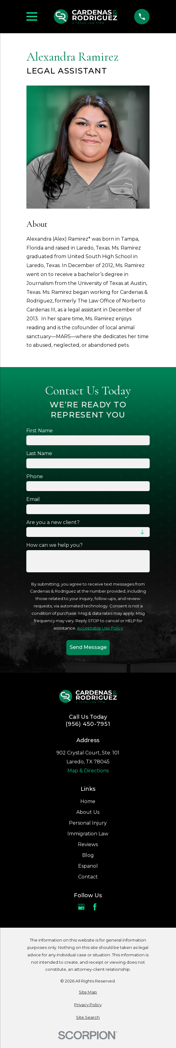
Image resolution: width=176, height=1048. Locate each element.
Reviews (88, 844)
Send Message (88, 647)
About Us (87, 812)
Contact (88, 877)
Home (87, 801)
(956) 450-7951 (88, 724)
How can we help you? (54, 545)
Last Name (39, 453)
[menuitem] (88, 992)
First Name (39, 431)
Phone (34, 476)
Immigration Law (87, 834)
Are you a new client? (52, 522)
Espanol (88, 866)
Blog (88, 855)
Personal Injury (88, 823)
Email (33, 499)
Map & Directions (88, 771)
